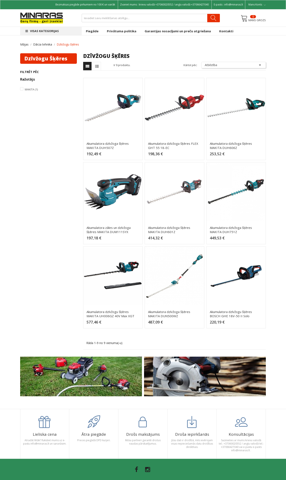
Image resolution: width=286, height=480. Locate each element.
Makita (31, 89)
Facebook (136, 469)
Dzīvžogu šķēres (45, 58)
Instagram (147, 469)
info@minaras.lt (233, 4)
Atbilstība (234, 65)
